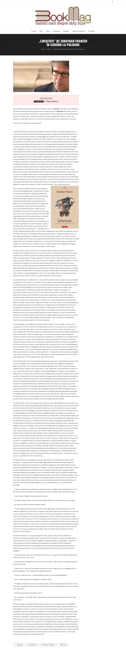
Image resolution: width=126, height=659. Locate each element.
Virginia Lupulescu (52, 101)
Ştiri (41, 31)
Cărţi (48, 31)
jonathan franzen (48, 645)
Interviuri (56, 31)
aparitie (19, 645)
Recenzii (66, 31)
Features (91, 31)
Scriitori (46, 98)
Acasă (33, 31)
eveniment (32, 645)
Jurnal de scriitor (78, 31)
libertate (63, 645)
